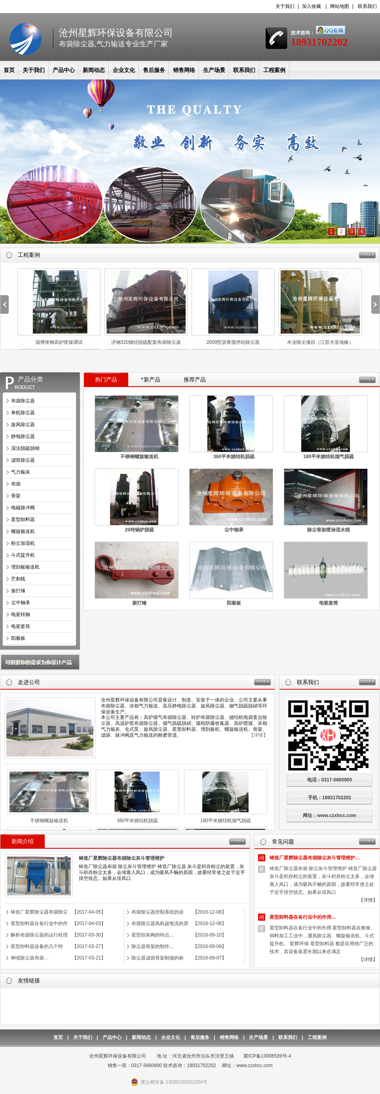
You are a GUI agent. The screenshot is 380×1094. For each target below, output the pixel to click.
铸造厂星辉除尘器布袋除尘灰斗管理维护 (121, 858)
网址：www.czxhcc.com (329, 815)
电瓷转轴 (20, 614)
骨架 (16, 496)
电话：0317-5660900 (334, 780)
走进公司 (29, 682)
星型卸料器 (23, 519)
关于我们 (285, 6)
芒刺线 (18, 579)
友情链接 (29, 981)
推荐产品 (195, 380)
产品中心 (64, 70)
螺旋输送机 (23, 531)
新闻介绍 (22, 841)
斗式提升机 (23, 555)
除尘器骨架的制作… (152, 946)
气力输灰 (20, 472)
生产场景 (214, 70)
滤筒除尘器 (23, 460)
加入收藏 (311, 6)
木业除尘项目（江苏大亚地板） (320, 342)
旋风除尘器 (23, 424)
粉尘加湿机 (23, 543)
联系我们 (367, 6)
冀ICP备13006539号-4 (267, 1056)
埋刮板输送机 (25, 567)
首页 (9, 70)
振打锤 (18, 590)
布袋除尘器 (23, 401)
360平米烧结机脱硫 (234, 456)
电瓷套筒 (20, 626)
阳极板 (18, 638)
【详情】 (258, 735)
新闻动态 (94, 70)
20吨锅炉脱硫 (139, 530)
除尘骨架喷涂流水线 (328, 530)
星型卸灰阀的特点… (152, 935)
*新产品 (150, 380)
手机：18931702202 (329, 797)
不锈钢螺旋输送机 (139, 456)
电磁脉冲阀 (23, 507)
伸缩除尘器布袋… (30, 958)
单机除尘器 (23, 412)
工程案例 (274, 70)
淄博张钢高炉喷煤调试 (59, 342)
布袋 (16, 484)
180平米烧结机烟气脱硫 (328, 456)
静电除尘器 (23, 436)
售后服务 (154, 70)
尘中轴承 (20, 602)
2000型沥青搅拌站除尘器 (233, 342)
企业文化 (124, 70)
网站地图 (339, 6)
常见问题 (283, 842)
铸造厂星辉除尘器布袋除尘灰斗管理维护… (315, 858)
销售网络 (184, 70)
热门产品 (106, 380)
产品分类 (30, 379)
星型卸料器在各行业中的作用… (303, 917)
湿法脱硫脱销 (25, 448)
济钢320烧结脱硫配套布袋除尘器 (146, 342)
